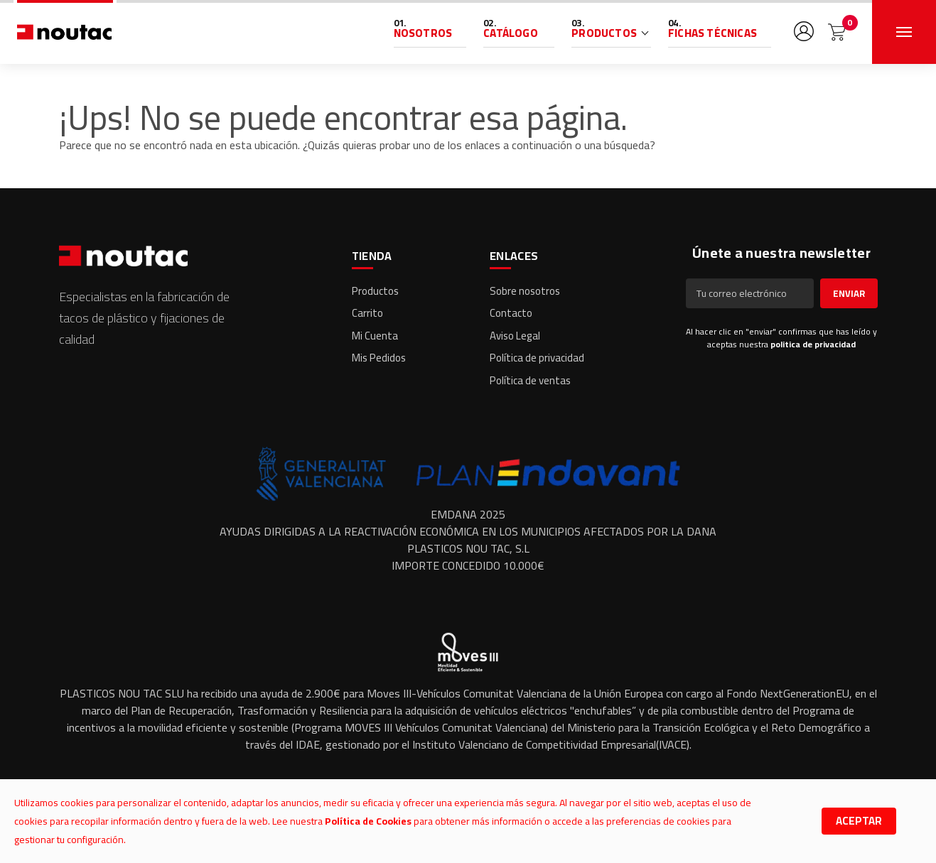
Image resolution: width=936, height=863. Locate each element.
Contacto (511, 313)
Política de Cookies (368, 821)
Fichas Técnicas (712, 33)
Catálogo (510, 33)
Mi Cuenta (375, 335)
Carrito (367, 313)
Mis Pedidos (379, 357)
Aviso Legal (515, 335)
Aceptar (859, 820)
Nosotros (423, 33)
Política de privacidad (537, 357)
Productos (604, 33)
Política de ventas (530, 380)
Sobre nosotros (525, 291)
